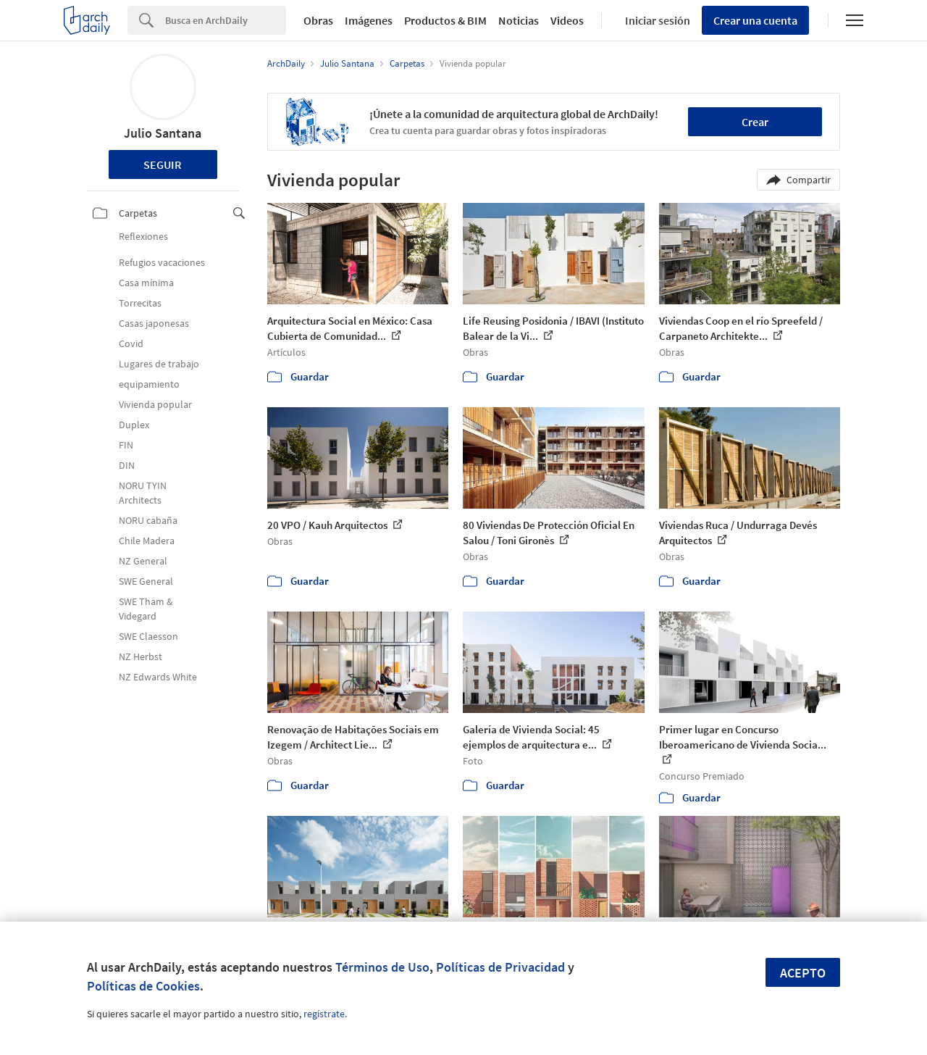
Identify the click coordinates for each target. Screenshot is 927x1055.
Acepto (803, 972)
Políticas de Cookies (143, 985)
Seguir (162, 164)
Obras (318, 20)
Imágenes (369, 20)
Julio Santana (162, 133)
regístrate (324, 1013)
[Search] (225, 20)
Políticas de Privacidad (500, 967)
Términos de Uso (382, 967)
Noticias (518, 20)
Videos (567, 20)
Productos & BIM (445, 20)
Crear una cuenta (755, 20)
